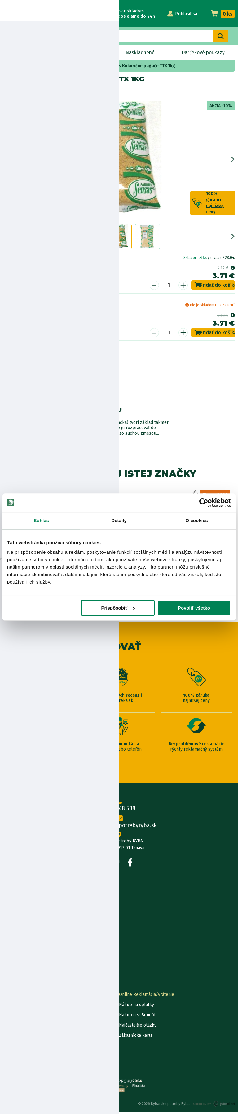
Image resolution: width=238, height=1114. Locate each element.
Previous (5, 160)
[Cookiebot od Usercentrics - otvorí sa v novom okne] (204, 502)
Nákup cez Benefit (137, 1016)
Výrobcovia (14, 970)
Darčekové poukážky (23, 1026)
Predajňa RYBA (17, 919)
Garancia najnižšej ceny (25, 1016)
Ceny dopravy (16, 1037)
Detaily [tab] (119, 520)
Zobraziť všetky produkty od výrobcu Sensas (31, 441)
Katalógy (11, 960)
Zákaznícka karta (135, 1037)
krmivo (95, 66)
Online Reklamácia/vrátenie (146, 996)
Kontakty (12, 996)
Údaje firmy (14, 929)
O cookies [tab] (196, 520)
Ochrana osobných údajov (28, 1057)
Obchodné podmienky (25, 940)
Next (233, 160)
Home (15, 66)
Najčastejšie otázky (137, 1026)
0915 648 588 (119, 806)
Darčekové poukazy (202, 52)
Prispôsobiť (118, 607)
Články (9, 950)
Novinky (22, 52)
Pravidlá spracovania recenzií (32, 1047)
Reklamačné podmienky (27, 1067)
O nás (8, 909)
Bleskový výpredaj (78, 52)
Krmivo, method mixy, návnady (54, 66)
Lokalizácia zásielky (22, 1006)
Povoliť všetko (194, 607)
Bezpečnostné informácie (33, 393)
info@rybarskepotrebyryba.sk (119, 823)
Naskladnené (139, 52)
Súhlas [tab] (41, 520)
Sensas (27, 92)
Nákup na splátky (36, 376)
